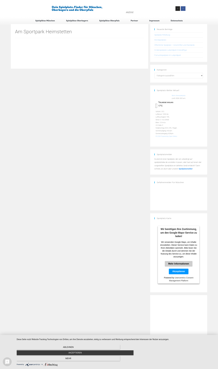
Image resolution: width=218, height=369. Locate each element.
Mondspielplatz (160, 41)
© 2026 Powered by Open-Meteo (166, 137)
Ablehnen (46, 359)
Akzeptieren (178, 272)
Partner (134, 21)
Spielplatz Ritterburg (162, 36)
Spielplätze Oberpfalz (109, 21)
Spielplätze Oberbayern (77, 21)
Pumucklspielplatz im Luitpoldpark (167, 56)
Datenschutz (177, 21)
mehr (185, 359)
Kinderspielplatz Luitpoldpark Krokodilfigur (170, 51)
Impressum (154, 21)
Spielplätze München (45, 21)
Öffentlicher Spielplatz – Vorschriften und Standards (174, 46)
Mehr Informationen (178, 264)
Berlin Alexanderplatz (179, 96)
